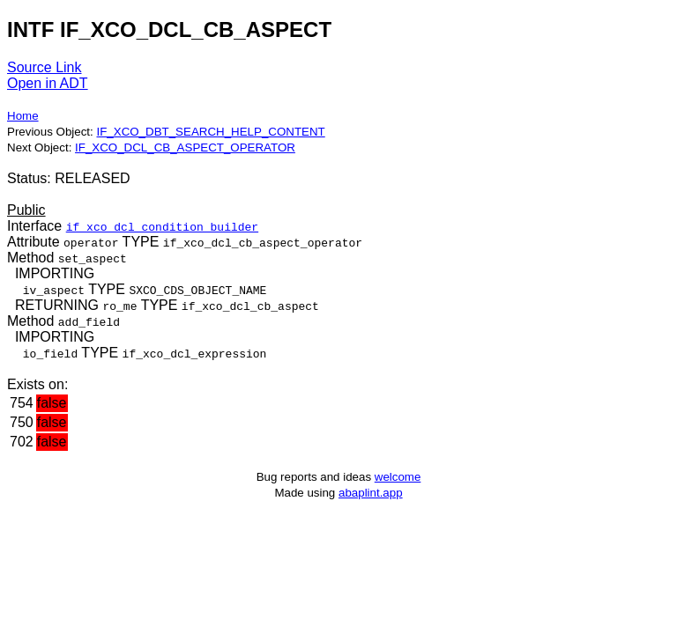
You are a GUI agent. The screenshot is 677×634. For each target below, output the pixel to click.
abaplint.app (370, 492)
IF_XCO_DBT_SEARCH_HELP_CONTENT (210, 131)
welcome (398, 476)
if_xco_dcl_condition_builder (162, 226)
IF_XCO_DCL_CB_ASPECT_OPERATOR (185, 147)
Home (23, 115)
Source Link (44, 67)
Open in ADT (47, 83)
